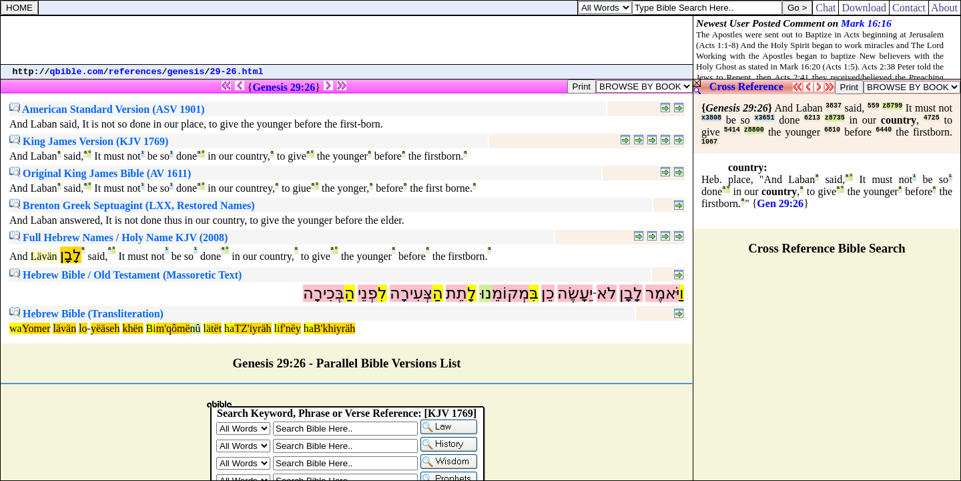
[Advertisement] (347, 40)
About (944, 7)
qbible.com (76, 72)
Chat (825, 7)
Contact (909, 7)
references (135, 72)
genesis (186, 72)
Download (864, 7)
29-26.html (237, 72)
